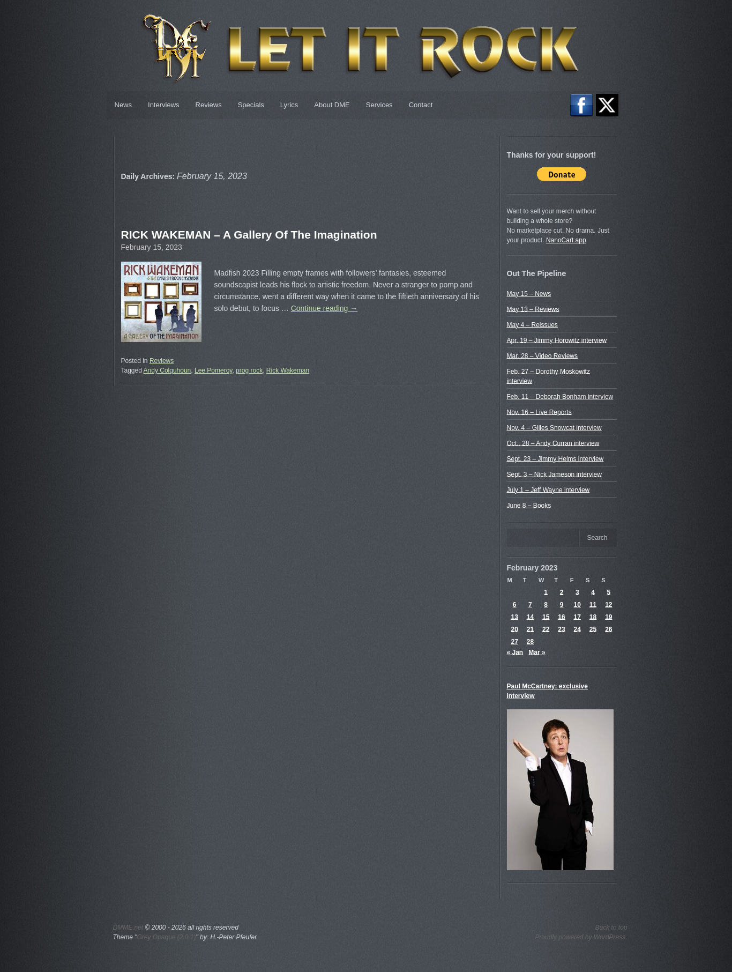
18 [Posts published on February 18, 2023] (592, 616)
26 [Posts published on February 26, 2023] (608, 629)
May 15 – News (529, 293)
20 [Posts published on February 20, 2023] (514, 629)
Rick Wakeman (287, 370)
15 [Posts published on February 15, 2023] (545, 616)
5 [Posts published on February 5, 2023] (609, 592)
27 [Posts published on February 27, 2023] (514, 641)
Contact (421, 105)
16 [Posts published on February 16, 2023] (561, 616)
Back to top (611, 927)
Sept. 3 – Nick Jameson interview (554, 474)
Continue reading (324, 308)
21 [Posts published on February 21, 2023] (530, 629)
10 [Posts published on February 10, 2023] (577, 604)
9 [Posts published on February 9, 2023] (562, 604)
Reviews (209, 105)
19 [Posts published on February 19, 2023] (608, 616)
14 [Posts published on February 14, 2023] (530, 616)
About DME (331, 105)
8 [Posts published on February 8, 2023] (546, 604)
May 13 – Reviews (533, 309)
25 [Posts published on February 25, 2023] (592, 629)
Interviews (164, 105)
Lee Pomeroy (213, 370)
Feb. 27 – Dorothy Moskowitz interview (548, 375)
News (123, 105)
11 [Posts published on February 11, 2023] (592, 604)
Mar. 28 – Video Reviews (542, 355)
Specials (251, 105)
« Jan (515, 652)
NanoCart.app (566, 240)
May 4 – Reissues (532, 324)
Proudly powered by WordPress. (581, 937)
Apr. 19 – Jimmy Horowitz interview (557, 340)
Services (379, 105)
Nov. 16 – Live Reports (539, 411)
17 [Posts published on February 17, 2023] (577, 616)
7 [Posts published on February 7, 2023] (530, 604)
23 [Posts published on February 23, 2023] (561, 629)
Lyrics (289, 105)
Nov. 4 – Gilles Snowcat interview (554, 427)
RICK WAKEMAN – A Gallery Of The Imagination (249, 234)
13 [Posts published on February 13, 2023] (514, 616)
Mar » (536, 652)
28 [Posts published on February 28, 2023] (530, 641)
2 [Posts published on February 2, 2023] (562, 592)
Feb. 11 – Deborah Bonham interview (560, 396)
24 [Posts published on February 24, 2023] (577, 629)
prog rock (249, 370)
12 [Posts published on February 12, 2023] (608, 604)
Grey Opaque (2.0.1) (166, 937)
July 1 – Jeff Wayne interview (548, 489)
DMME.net (128, 927)
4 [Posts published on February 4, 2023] (593, 592)
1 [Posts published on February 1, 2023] (546, 592)
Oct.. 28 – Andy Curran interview (553, 443)
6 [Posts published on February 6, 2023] (515, 604)
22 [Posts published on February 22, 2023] (545, 629)
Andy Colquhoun (167, 370)
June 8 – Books (529, 505)
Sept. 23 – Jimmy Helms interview (555, 458)
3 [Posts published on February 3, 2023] (577, 592)
